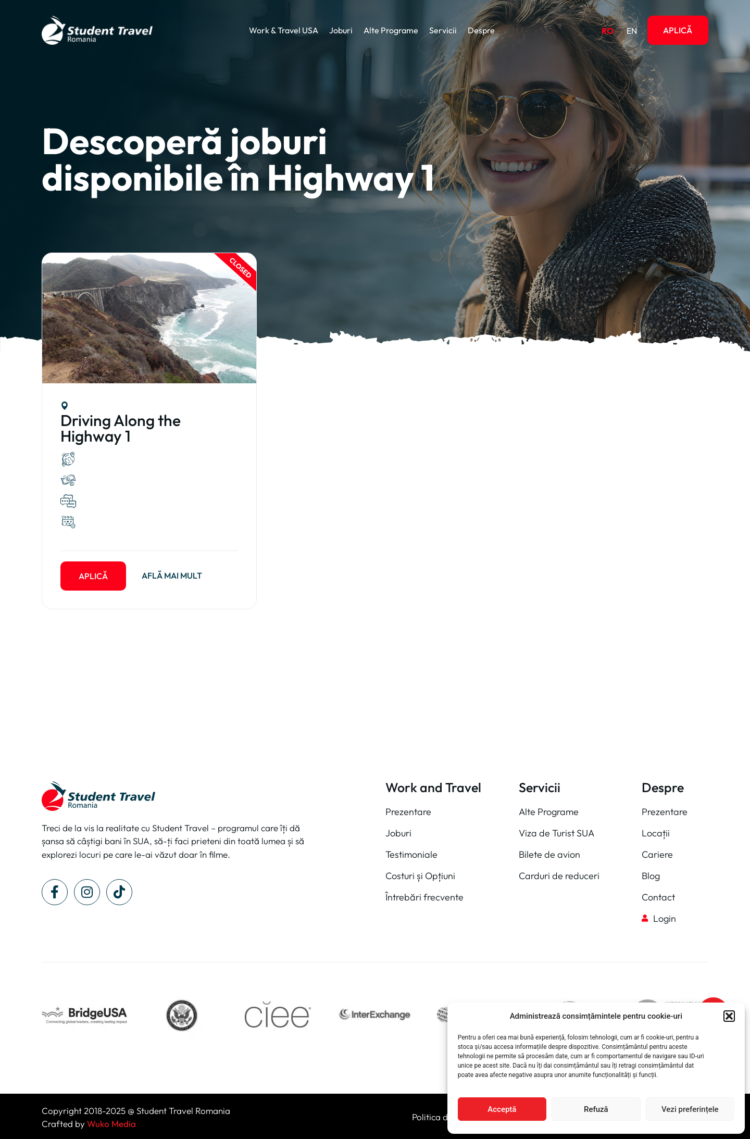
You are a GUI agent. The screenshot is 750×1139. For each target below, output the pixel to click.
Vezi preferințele (690, 1109)
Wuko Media (111, 1123)
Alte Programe (391, 30)
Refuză (596, 1109)
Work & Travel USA (283, 30)
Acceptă (502, 1109)
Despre (481, 30)
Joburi (341, 30)
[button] (729, 1016)
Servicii (443, 30)
